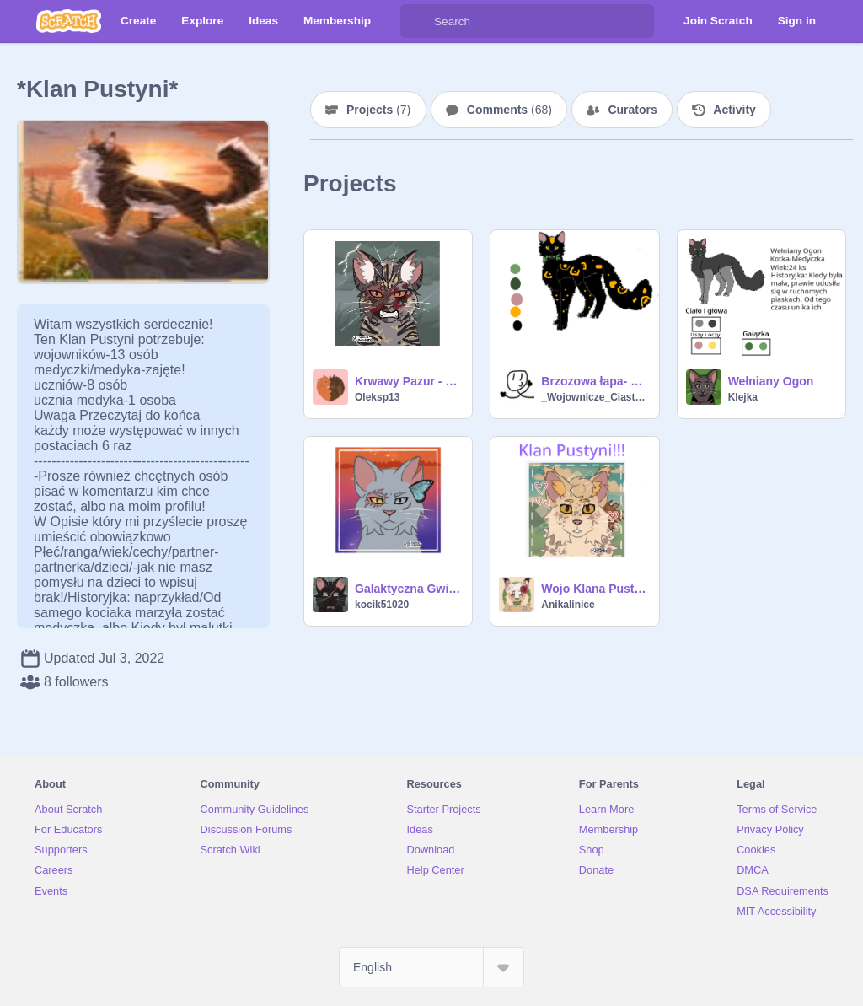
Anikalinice (567, 605)
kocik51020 (382, 605)
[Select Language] (431, 967)
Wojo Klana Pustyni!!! (594, 588)
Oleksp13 (377, 397)
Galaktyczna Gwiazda (408, 588)
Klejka (743, 397)
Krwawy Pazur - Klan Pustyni (408, 381)
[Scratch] (69, 21)
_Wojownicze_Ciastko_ (594, 397)
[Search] (417, 21)
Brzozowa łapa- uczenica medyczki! (594, 381)
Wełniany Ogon (771, 381)
